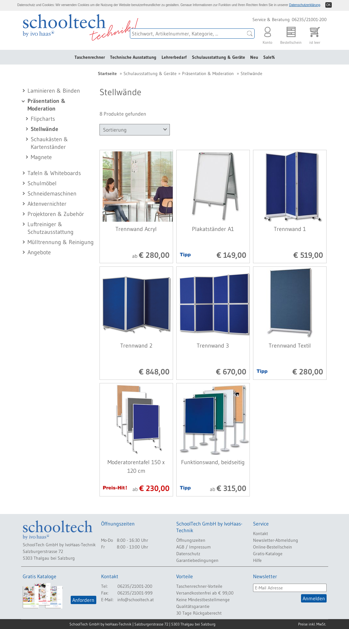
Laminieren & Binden (54, 90)
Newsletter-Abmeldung (275, 540)
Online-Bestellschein (272, 547)
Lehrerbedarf (174, 57)
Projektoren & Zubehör (56, 214)
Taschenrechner (90, 57)
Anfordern (83, 600)
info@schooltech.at (135, 599)
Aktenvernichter (47, 203)
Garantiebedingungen (197, 560)
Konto (267, 34)
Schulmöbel (42, 183)
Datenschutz (188, 553)
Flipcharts (43, 118)
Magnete (41, 157)
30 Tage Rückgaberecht (199, 613)
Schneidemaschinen (52, 193)
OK (328, 5)
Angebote (39, 252)
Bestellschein (291, 34)
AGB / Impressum (193, 547)
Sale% (269, 57)
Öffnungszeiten (190, 540)
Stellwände (44, 129)
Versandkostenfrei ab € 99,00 (205, 593)
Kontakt (260, 533)
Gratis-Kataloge (267, 553)
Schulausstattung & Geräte (218, 57)
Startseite (107, 73)
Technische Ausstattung (133, 57)
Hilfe (257, 560)
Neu (254, 57)
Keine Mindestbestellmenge (203, 599)
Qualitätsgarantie (193, 606)
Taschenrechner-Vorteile (199, 586)
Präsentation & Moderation (208, 73)
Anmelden (314, 598)
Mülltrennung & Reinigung (61, 242)
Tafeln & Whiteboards (54, 173)
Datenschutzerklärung (304, 5)
